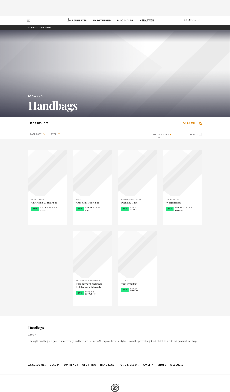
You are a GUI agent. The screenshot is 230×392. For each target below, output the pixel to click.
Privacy (115, 336)
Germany (169, 332)
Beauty (55, 278)
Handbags (107, 278)
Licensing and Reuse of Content (61, 346)
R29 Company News (115, 329)
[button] (186, 23)
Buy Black (71, 278)
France (168, 336)
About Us (61, 329)
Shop (48, 28)
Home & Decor (128, 278)
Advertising (61, 336)
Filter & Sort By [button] (161, 49)
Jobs (61, 332)
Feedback (61, 339)
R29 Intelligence (61, 343)
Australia (169, 339)
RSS (115, 350)
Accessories (37, 278)
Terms (115, 332)
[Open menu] (28, 19)
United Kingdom (168, 329)
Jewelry (148, 278)
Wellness (176, 278)
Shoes (162, 278)
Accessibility (115, 343)
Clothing (89, 278)
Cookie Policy (115, 339)
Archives (115, 346)
